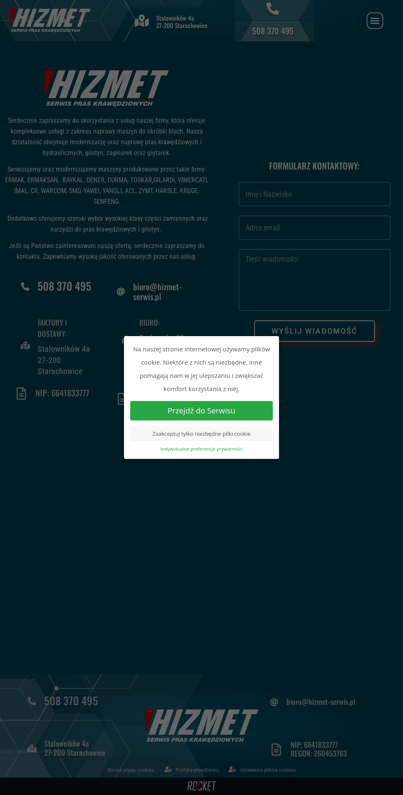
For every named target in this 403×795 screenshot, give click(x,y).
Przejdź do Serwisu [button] (202, 410)
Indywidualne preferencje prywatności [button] (201, 449)
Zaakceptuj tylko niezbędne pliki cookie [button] (202, 433)
